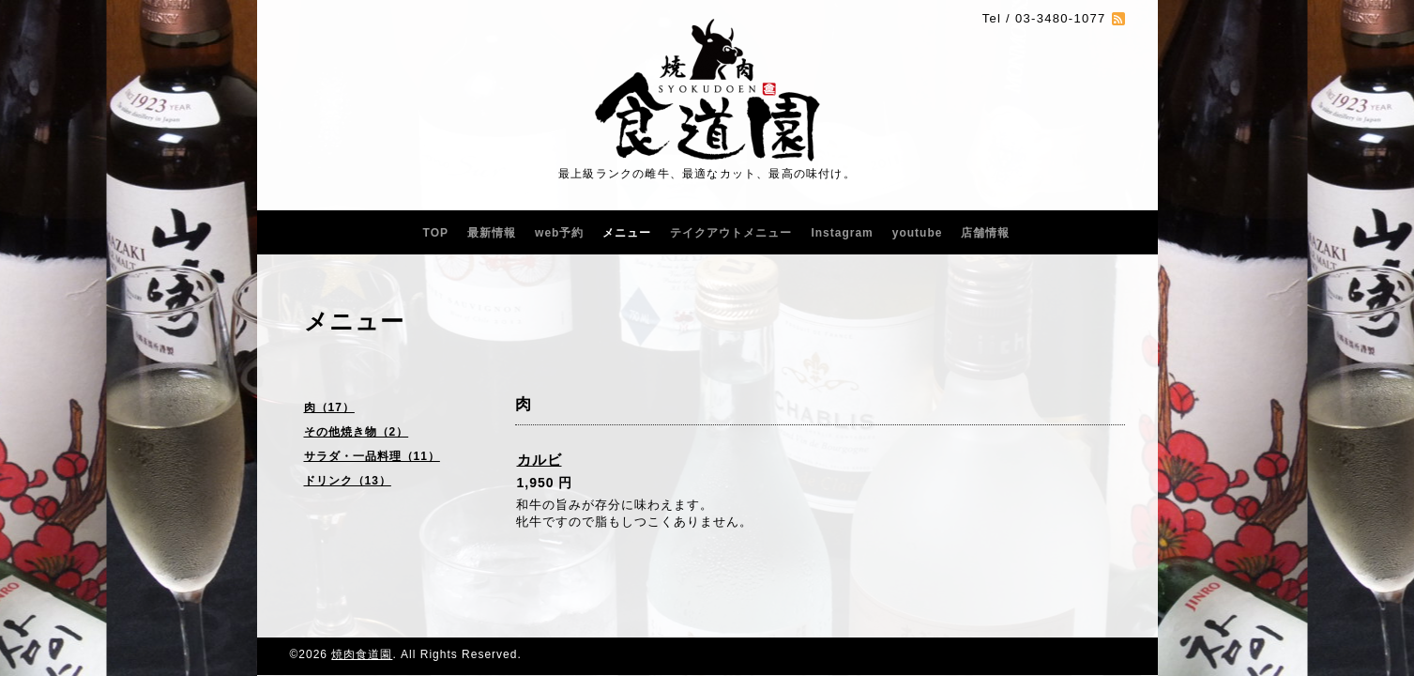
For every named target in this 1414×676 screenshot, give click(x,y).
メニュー (626, 232)
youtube (917, 232)
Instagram (842, 232)
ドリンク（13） (347, 480)
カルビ (539, 460)
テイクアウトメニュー (731, 232)
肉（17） (329, 407)
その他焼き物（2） (356, 431)
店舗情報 (985, 232)
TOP (436, 232)
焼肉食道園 (361, 654)
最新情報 (491, 232)
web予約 (559, 232)
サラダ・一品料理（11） (372, 456)
